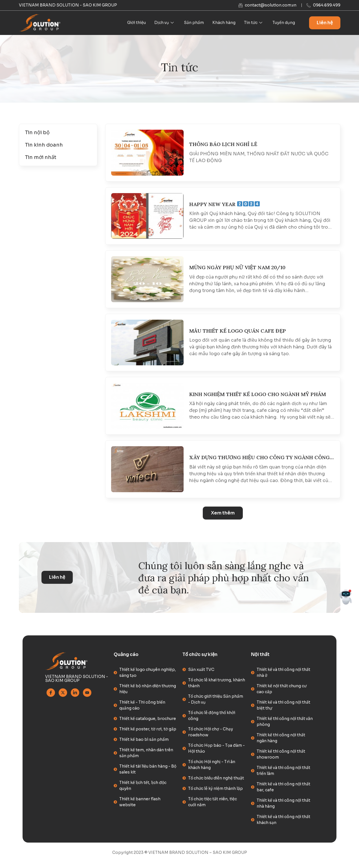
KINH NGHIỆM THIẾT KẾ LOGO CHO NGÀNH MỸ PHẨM (257, 395)
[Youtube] (87, 694)
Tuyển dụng (283, 22)
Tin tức (253, 22)
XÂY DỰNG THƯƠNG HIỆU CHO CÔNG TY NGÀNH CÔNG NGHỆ (259, 458)
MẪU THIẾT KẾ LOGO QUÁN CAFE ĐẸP (237, 331)
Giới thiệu (136, 22)
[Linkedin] (75, 694)
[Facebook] (51, 694)
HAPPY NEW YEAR (224, 205)
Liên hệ (325, 23)
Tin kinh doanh (44, 145)
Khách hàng (223, 22)
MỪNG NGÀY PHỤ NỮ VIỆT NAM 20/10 (237, 268)
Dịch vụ (164, 22)
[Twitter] (63, 694)
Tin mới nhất (40, 157)
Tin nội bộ (37, 133)
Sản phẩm (194, 22)
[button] (223, 513)
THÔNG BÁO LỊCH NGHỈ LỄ (223, 145)
